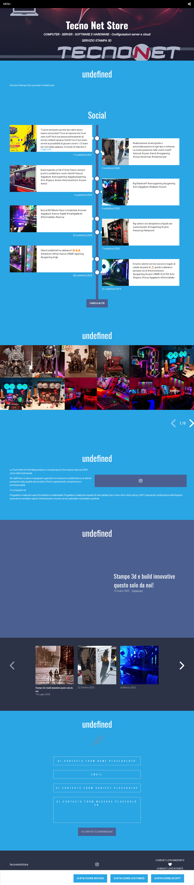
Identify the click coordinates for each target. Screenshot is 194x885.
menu (7, 4)
